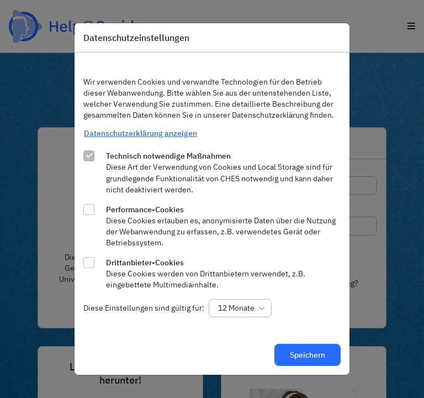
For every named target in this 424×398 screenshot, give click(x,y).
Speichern (307, 355)
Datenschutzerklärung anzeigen (140, 133)
